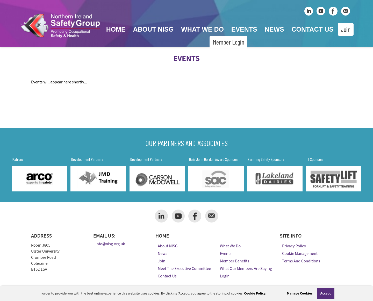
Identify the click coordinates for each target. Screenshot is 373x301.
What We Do (202, 29)
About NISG (153, 29)
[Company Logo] (60, 39)
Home (116, 29)
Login (224, 276)
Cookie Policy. (255, 293)
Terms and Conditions (301, 261)
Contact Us (312, 29)
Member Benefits (234, 261)
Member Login (228, 42)
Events (244, 29)
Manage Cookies (299, 293)
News (274, 29)
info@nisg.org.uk (110, 244)
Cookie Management (300, 253)
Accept (325, 293)
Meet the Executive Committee (184, 268)
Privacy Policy (294, 246)
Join (345, 29)
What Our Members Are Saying (246, 268)
